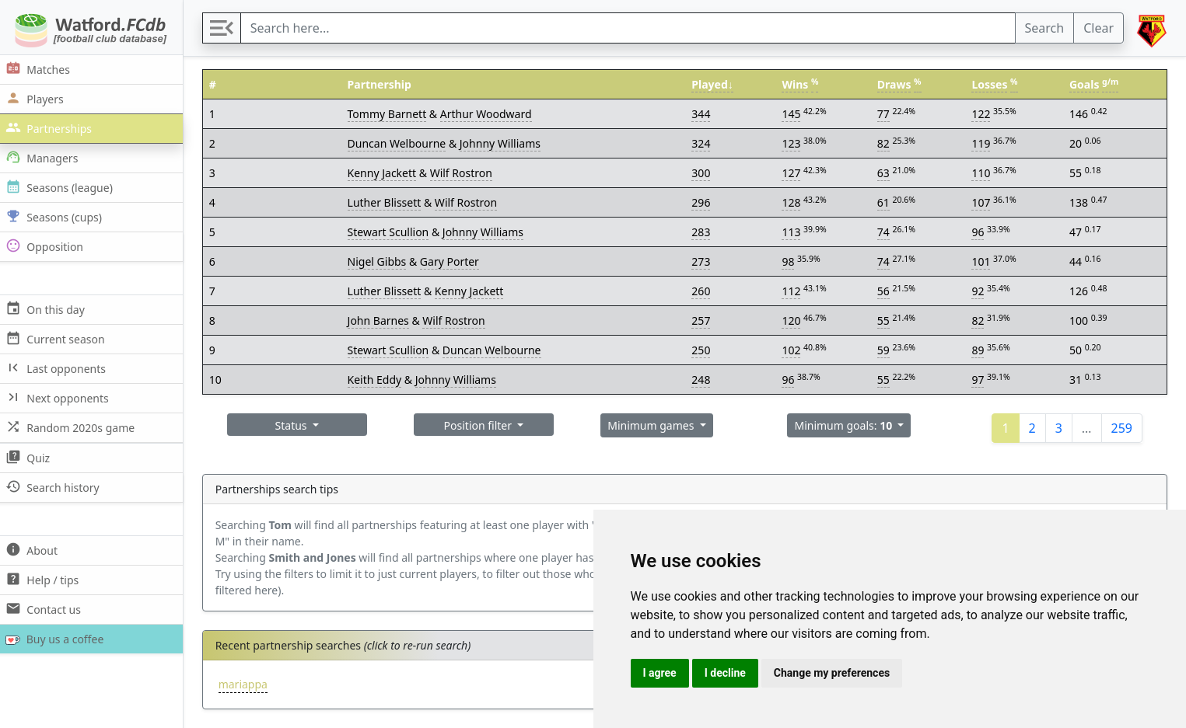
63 (884, 172)
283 (703, 232)
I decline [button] (725, 673)
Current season (57, 338)
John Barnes (381, 320)
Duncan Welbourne (400, 143)
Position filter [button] (482, 425)
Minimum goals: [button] (846, 425)
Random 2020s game (72, 427)
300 (703, 172)
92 (978, 291)
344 (703, 113)
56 (884, 291)
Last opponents (58, 368)
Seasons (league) (61, 187)
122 (981, 113)
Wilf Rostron (464, 172)
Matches (40, 69)
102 (793, 350)
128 (793, 202)
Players (37, 98)
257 (703, 320)
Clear (1098, 28)
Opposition (46, 246)
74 (884, 232)
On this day (47, 309)
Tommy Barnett (390, 113)
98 (790, 261)
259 (1121, 428)
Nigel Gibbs (380, 261)
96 (978, 232)
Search (1045, 28)
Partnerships (51, 128)
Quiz (30, 457)
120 (793, 320)
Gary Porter (452, 261)
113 (793, 232)
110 (981, 172)
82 (884, 143)
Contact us (45, 609)
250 (703, 350)
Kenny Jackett (385, 172)
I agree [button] (660, 673)
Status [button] (296, 425)
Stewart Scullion (391, 232)
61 (884, 202)
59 (884, 350)
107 (981, 202)
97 (978, 379)
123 (793, 143)
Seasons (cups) (56, 216)
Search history (54, 487)
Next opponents (59, 397)
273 (703, 261)
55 (884, 320)
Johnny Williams (503, 143)
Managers (44, 157)
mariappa (246, 684)
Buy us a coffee (55, 639)
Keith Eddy (378, 379)
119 (981, 143)
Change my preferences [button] (832, 673)
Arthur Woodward (489, 113)
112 (793, 291)
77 (884, 113)
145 (793, 113)
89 (978, 350)
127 (793, 172)
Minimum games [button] (654, 425)
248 (703, 379)
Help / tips (44, 579)
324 (703, 143)
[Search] (630, 28)
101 (981, 261)
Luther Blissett (388, 202)
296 (703, 202)
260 (703, 291)
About (33, 550)
